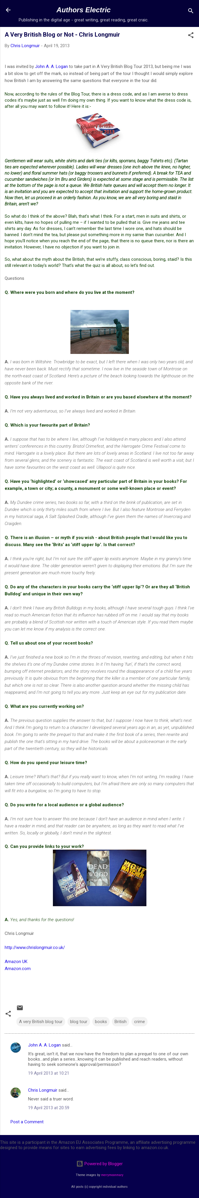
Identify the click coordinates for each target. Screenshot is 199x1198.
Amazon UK (16, 961)
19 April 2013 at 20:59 (48, 1107)
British (121, 1021)
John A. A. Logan (51, 66)
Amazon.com (18, 968)
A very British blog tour (41, 1021)
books (101, 1021)
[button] (190, 36)
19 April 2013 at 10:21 (48, 1073)
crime (139, 1021)
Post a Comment (27, 1121)
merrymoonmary (112, 1175)
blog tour (78, 1021)
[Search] (190, 12)
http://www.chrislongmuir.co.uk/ (35, 947)
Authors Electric (83, 10)
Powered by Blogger (99, 1163)
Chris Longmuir (42, 1090)
